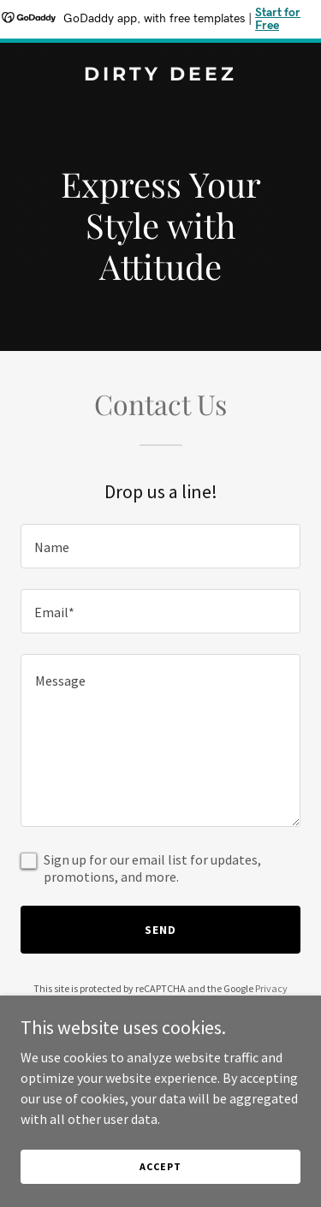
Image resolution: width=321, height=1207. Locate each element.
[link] (160, 75)
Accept (160, 1166)
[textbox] (160, 546)
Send (160, 929)
